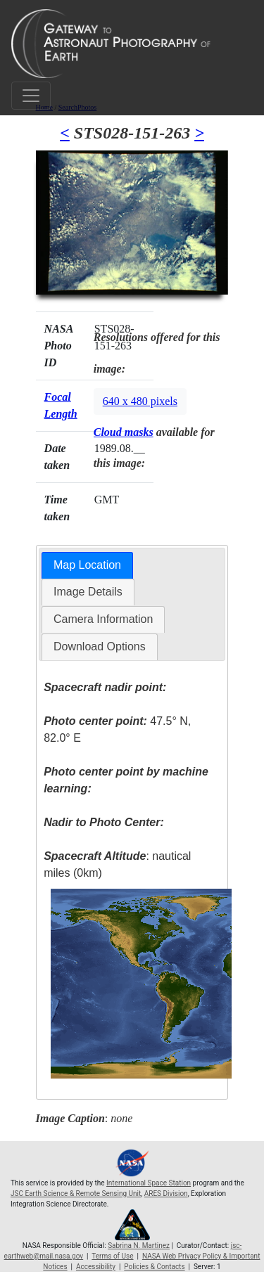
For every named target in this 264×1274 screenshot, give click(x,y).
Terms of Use (112, 1256)
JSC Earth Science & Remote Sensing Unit (76, 1193)
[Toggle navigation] (31, 96)
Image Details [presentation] (88, 592)
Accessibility (95, 1266)
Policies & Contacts (154, 1266)
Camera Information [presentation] (103, 619)
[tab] (87, 565)
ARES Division (166, 1193)
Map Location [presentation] (87, 565)
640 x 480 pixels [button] (140, 401)
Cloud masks (123, 432)
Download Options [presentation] (100, 646)
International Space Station (148, 1183)
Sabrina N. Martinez (139, 1245)
